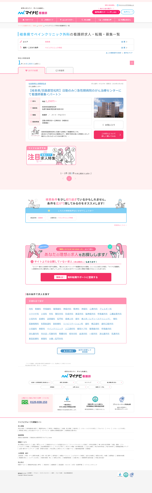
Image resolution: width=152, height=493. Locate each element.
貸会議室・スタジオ (64, 464)
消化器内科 (34, 333)
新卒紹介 (55, 455)
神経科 (84, 308)
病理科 (44, 338)
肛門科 (60, 318)
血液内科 (83, 333)
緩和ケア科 (82, 328)
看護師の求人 (23, 457)
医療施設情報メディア (122, 446)
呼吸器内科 (106, 328)
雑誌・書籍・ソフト (118, 444)
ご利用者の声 (106, 20)
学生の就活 (21, 428)
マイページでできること (126, 5)
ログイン (127, 12)
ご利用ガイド (48, 20)
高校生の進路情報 (23, 437)
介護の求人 (76, 457)
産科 (77, 318)
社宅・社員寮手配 (77, 464)
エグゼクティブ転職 (78, 455)
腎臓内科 (63, 333)
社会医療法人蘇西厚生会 (37, 83)
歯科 (87, 323)
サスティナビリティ (45, 473)
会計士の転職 (90, 455)
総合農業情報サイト (47, 446)
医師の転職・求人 (46, 457)
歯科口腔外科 (107, 323)
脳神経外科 (91, 313)
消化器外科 (104, 333)
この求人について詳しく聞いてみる (109, 134)
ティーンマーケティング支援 (78, 444)
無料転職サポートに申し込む (106, 12)
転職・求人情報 (66, 428)
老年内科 (73, 333)
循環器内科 (94, 328)
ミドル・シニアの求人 (119, 428)
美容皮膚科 (34, 338)
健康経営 (53, 464)
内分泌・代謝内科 (49, 333)
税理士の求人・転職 (101, 455)
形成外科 (69, 313)
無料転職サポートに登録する (76, 277)
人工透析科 (70, 328)
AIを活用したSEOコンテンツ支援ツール (61, 448)
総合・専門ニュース (38, 444)
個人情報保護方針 (68, 473)
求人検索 (87, 20)
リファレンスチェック (91, 464)
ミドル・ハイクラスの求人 (88, 428)
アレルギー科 (106, 308)
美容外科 (79, 313)
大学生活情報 (92, 444)
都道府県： (37, 218)
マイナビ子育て (59, 446)
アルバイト (101, 428)
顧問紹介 (111, 455)
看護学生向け (42, 428)
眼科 (115, 318)
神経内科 (67, 308)
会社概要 (29, 473)
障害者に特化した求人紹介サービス (29, 430)
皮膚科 (42, 318)
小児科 (44, 313)
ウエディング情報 (24, 446)
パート (108, 428)
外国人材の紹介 (99, 457)
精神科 (76, 308)
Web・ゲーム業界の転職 (32, 455)
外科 (51, 313)
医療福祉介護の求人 (71, 430)
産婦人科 (69, 318)
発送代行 (46, 464)
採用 (53, 473)
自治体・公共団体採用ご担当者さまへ (40, 382)
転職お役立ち (126, 20)
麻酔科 (42, 328)
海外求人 (75, 428)
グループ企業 (59, 473)
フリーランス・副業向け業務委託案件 (52, 430)
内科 (31, 308)
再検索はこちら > (120, 225)
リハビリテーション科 (73, 323)
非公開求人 (30, 64)
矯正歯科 (95, 323)
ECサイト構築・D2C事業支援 (74, 446)
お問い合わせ (76, 387)
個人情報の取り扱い (112, 382)
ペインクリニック (55, 328)
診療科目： (61, 218)
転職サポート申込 (100, 387)
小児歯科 (33, 328)
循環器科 (57, 308)
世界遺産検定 (35, 446)
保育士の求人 (57, 457)
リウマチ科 (34, 313)
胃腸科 (38, 308)
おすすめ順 (31, 70)
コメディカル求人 (34, 457)
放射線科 (57, 323)
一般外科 (93, 333)
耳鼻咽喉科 (34, 323)
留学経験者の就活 (31, 428)
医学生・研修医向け (54, 428)
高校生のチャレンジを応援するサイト (57, 444)
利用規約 (52, 387)
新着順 (60, 70)
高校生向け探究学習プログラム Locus (41, 437)
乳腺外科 (116, 333)
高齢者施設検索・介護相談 (82, 448)
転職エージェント (65, 455)
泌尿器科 (51, 318)
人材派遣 (20, 455)
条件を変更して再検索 (76, 351)
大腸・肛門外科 (56, 338)
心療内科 (94, 308)
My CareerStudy (99, 446)
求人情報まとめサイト (24, 444)
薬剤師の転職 (120, 455)
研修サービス (22, 464)
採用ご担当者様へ (110, 5)
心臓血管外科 (116, 313)
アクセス (36, 473)
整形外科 (59, 313)
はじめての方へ (67, 20)
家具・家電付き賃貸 (42, 448)
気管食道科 (46, 323)
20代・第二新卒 (45, 455)
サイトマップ (88, 382)
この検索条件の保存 (114, 53)
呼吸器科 (47, 308)
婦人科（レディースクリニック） (96, 318)
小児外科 (33, 318)
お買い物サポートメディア (26, 448)
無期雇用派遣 (67, 457)
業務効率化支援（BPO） (35, 464)
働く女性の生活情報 (104, 444)
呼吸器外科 (103, 313)
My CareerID (109, 446)
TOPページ (29, 20)
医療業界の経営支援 (87, 457)
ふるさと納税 (89, 446)
